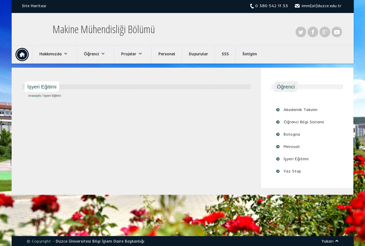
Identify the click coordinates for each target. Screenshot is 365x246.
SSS (225, 53)
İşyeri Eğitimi (296, 158)
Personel (166, 53)
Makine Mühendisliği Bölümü (104, 29)
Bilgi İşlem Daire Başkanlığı (118, 241)
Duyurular (198, 53)
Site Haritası (34, 5)
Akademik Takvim (300, 109)
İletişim (250, 53)
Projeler (129, 54)
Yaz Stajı (292, 171)
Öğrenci (92, 54)
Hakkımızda (51, 54)
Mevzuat (292, 146)
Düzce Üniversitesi (73, 241)
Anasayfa (34, 95)
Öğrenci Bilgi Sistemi (304, 121)
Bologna (292, 134)
